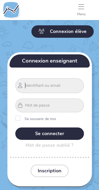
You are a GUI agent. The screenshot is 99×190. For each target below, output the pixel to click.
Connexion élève (63, 31)
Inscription (50, 171)
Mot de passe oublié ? (49, 145)
